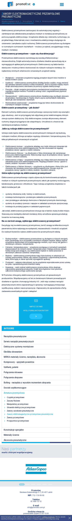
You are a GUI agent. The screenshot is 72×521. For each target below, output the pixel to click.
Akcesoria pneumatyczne (15, 440)
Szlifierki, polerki (11, 367)
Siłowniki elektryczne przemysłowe (21, 407)
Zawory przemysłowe (15, 417)
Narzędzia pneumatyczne (15, 336)
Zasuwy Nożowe (13, 401)
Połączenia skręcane (13, 377)
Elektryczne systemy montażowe (19, 346)
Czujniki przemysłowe (15, 397)
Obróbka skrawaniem (13, 351)
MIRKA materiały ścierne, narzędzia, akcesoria (24, 357)
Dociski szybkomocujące (15, 387)
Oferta (37, 21)
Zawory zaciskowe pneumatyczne (20, 411)
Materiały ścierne (11, 435)
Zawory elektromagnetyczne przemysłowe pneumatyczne (30, 414)
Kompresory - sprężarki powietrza (19, 362)
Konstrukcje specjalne (14, 429)
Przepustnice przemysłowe (18, 421)
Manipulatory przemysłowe (17, 404)
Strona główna (27, 21)
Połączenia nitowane (13, 372)
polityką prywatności (48, 517)
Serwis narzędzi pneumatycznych (19, 341)
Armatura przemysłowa (49, 21)
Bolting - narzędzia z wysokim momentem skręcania (27, 382)
